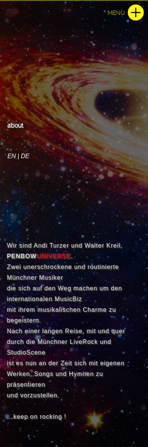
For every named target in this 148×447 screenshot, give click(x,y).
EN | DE (18, 156)
